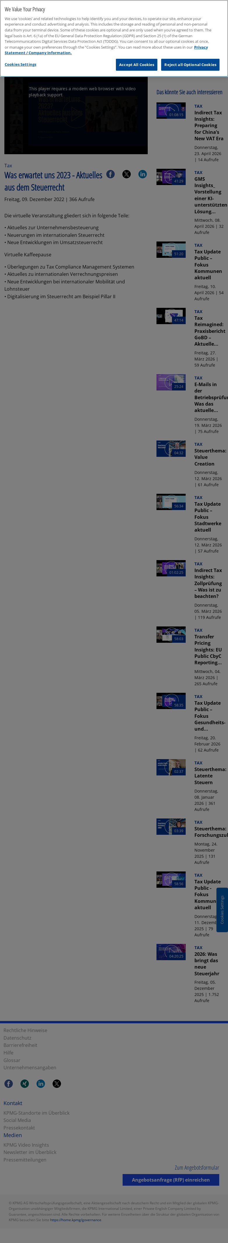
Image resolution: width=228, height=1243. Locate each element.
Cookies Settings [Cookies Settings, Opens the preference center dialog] (20, 61)
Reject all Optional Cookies (190, 61)
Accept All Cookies (136, 61)
